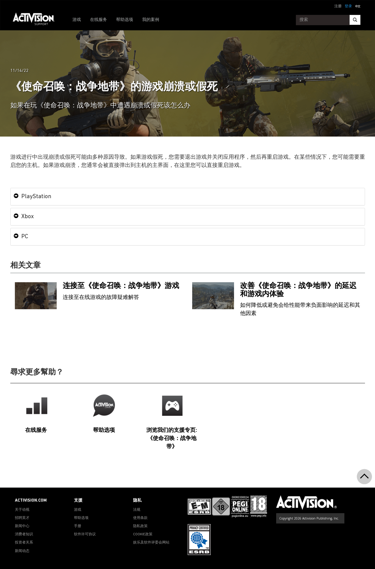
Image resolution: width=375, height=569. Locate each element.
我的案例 (150, 20)
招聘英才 (22, 518)
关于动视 (22, 510)
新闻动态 (22, 551)
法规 (136, 510)
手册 (77, 526)
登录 (348, 6)
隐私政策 (140, 526)
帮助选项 (124, 20)
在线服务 (98, 20)
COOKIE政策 (142, 534)
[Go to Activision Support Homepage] (36, 20)
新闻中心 (22, 526)
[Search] (355, 20)
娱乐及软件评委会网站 (151, 542)
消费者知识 (24, 534)
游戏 (76, 20)
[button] (357, 6)
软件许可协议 (85, 534)
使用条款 (140, 518)
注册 (338, 6)
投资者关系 (24, 542)
